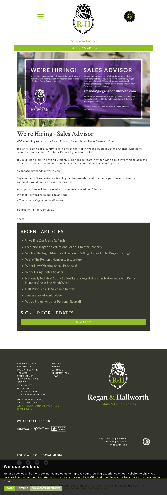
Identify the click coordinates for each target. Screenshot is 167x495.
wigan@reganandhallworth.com (39, 405)
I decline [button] (23, 488)
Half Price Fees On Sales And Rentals (50, 289)
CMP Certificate (27, 391)
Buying (56, 366)
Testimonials (60, 373)
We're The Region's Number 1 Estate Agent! (55, 259)
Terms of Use (25, 376)
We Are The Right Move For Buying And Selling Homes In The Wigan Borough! (78, 253)
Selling (57, 363)
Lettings (57, 369)
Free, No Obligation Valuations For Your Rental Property (63, 247)
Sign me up (83, 321)
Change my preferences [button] (46, 488)
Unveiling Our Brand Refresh (45, 241)
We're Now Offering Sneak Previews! (51, 266)
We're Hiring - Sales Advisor (44, 272)
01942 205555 (24, 409)
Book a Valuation (84, 41)
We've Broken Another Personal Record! (53, 301)
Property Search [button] (83, 48)
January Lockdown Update (43, 295)
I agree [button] (10, 488)
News (55, 376)
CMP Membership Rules (31, 394)
